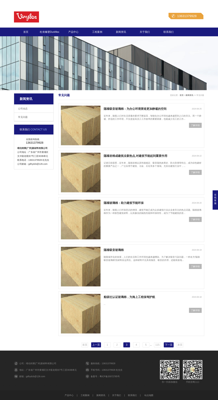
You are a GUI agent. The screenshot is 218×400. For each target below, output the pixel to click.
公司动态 (23, 108)
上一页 (96, 344)
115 (157, 344)
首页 (25, 32)
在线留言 (186, 3)
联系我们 (199, 3)
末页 (179, 344)
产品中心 (73, 32)
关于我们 (145, 32)
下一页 (168, 344)
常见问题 (23, 117)
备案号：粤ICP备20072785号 (105, 376)
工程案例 (97, 32)
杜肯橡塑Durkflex (49, 32)
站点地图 (148, 395)
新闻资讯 (121, 32)
